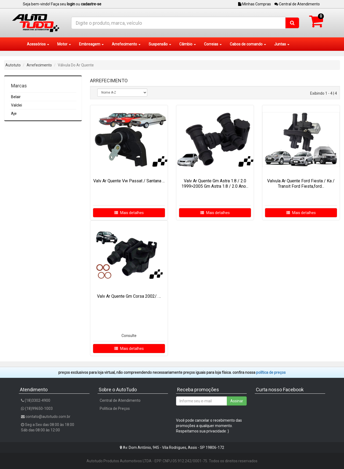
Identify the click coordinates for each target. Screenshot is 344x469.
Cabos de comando (248, 44)
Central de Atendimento (297, 4)
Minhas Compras (254, 4)
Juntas (281, 44)
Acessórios (38, 44)
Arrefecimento (126, 44)
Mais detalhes (129, 213)
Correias (213, 44)
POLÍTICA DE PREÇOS (271, 372)
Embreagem (91, 44)
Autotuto (13, 65)
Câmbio (187, 44)
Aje (14, 113)
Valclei (16, 105)
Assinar (236, 401)
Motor (64, 44)
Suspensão (160, 44)
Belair (16, 97)
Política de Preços (115, 408)
